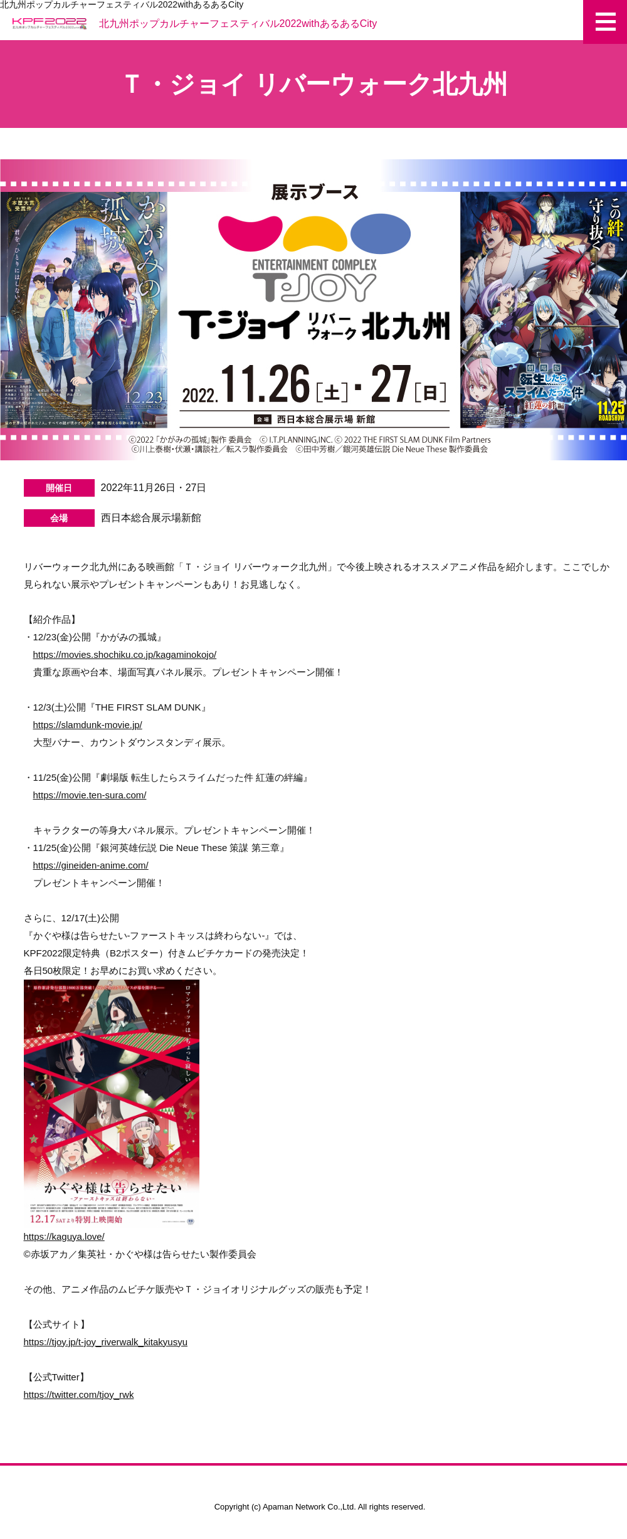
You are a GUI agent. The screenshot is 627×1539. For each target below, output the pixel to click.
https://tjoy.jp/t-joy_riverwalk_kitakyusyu (105, 1341)
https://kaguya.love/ (111, 1111)
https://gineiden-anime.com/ (91, 865)
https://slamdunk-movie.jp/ (87, 724)
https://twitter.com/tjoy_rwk (79, 1394)
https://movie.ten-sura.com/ (90, 795)
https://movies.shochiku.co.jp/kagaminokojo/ (125, 654)
